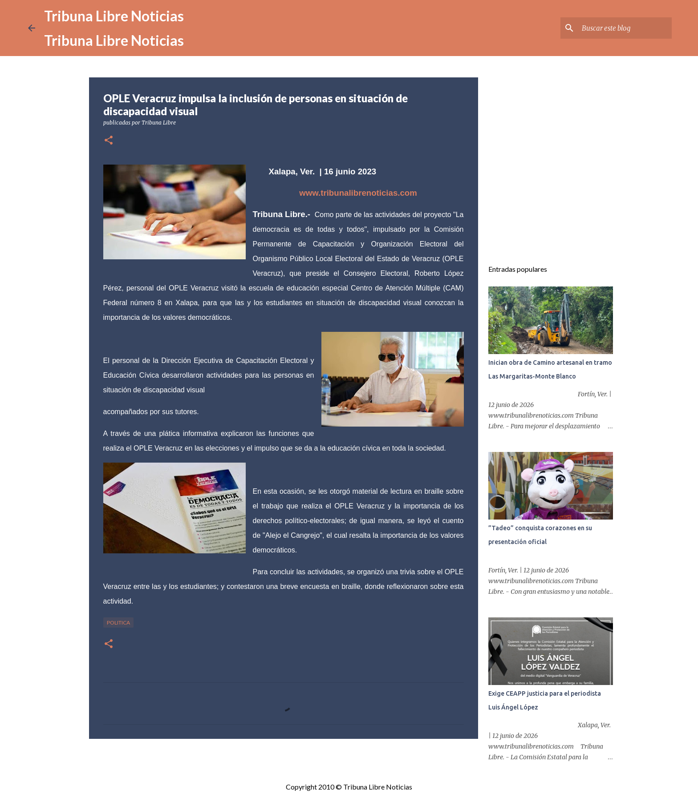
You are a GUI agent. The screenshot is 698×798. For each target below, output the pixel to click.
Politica (118, 622)
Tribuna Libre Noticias (114, 15)
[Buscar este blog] (625, 28)
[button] (108, 141)
